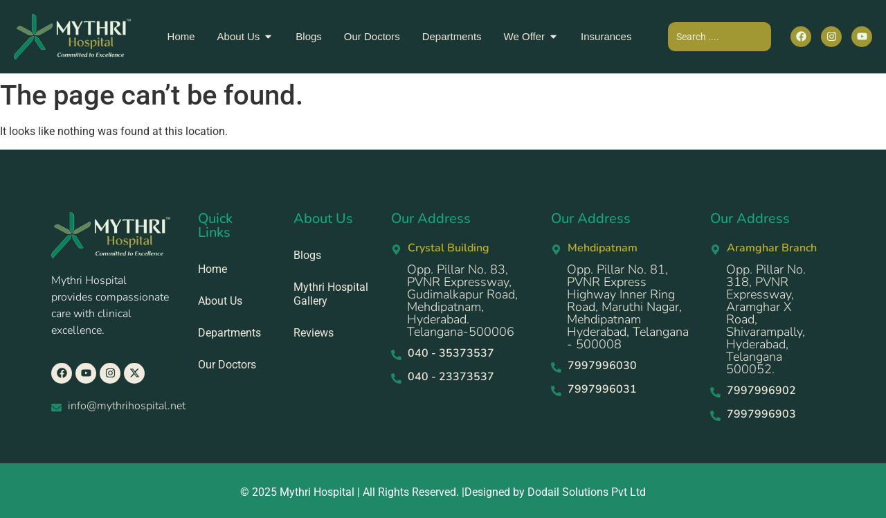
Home (212, 269)
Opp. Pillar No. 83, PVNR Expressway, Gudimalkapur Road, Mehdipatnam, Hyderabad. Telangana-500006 (462, 300)
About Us (220, 300)
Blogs (307, 255)
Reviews (313, 332)
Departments (229, 332)
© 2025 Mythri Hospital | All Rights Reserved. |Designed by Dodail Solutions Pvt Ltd (443, 492)
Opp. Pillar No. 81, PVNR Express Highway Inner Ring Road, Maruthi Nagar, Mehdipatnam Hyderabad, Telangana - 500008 (628, 306)
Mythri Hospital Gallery (330, 293)
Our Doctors (227, 364)
